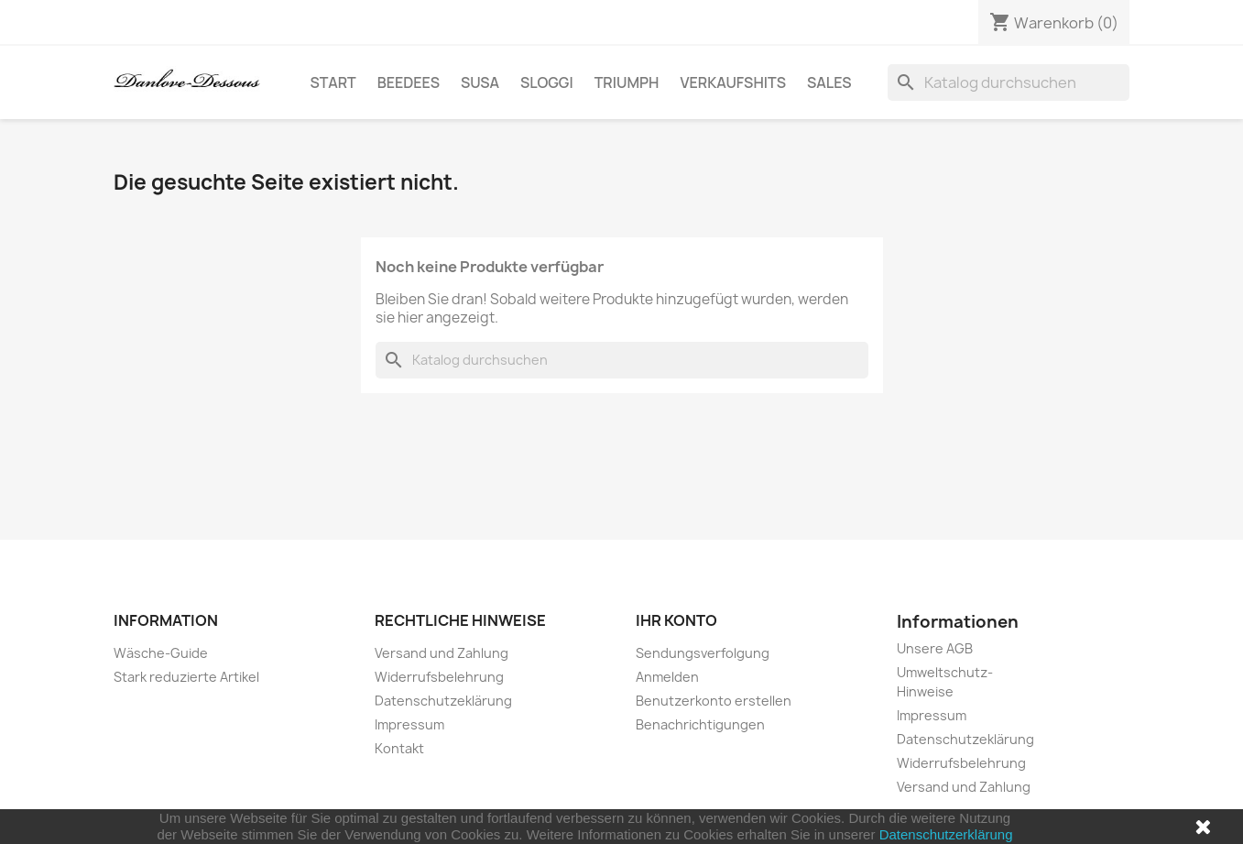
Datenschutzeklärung (443, 700)
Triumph (627, 82)
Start (333, 82)
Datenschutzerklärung (946, 834)
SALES (829, 82)
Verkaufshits (733, 82)
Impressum (409, 724)
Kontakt (399, 748)
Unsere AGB (935, 648)
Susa (480, 82)
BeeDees (408, 82)
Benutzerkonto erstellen (713, 700)
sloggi (546, 82)
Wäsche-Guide (161, 653)
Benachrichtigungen (700, 724)
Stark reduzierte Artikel (186, 676)
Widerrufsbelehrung (439, 676)
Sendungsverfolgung (702, 653)
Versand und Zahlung (441, 653)
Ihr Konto (676, 620)
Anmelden (667, 676)
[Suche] (1008, 82)
